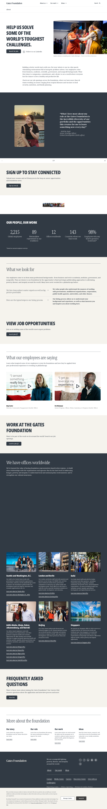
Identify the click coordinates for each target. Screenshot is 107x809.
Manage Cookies (67, 798)
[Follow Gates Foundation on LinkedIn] (88, 772)
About (8, 9)
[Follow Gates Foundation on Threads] (80, 776)
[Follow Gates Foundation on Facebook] (84, 772)
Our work (58, 782)
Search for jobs (13, 51)
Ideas (67, 782)
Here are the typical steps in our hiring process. (27, 312)
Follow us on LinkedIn (34, 52)
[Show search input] (97, 3)
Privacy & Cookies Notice (36, 803)
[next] (105, 160)
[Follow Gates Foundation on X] (80, 772)
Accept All (81, 798)
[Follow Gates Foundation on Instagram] (91, 772)
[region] (53, 798)
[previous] (2, 160)
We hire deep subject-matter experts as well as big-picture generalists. (27, 303)
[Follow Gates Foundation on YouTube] (95, 772)
